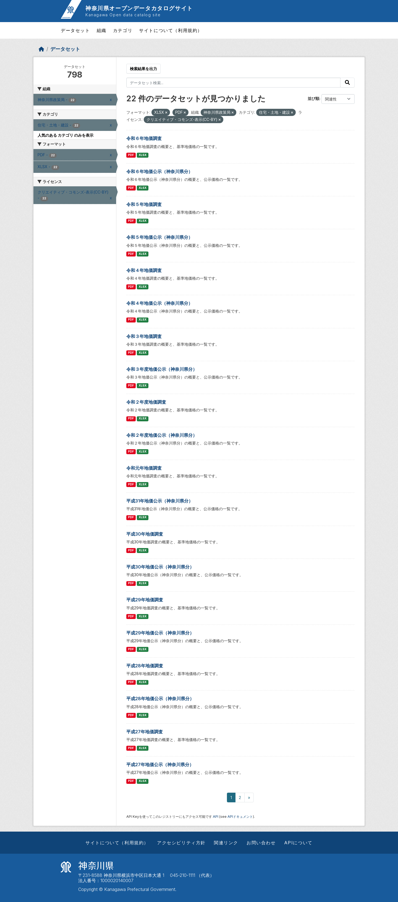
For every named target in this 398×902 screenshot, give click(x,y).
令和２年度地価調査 (146, 402)
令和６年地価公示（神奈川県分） (159, 171)
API (215, 816)
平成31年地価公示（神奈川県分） (159, 501)
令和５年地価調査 (144, 204)
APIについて (298, 842)
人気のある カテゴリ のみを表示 (65, 135)
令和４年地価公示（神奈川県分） (159, 303)
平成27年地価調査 (144, 731)
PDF (131, 155)
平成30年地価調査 (144, 534)
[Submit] (347, 83)
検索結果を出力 (143, 68)
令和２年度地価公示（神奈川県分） (161, 435)
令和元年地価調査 (144, 468)
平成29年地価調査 (144, 599)
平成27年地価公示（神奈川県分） (160, 764)
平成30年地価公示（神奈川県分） (160, 567)
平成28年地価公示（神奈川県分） (160, 698)
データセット (75, 30)
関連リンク (226, 842)
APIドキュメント (240, 816)
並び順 (313, 98)
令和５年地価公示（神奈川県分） (159, 237)
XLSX (142, 155)
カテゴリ (122, 30)
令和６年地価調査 (144, 138)
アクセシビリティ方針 (181, 842)
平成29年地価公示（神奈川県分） (160, 633)
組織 (101, 30)
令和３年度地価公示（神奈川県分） (161, 369)
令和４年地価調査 (144, 270)
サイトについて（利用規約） (170, 30)
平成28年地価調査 (144, 665)
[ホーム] (41, 49)
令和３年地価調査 (144, 336)
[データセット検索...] (233, 83)
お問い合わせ (261, 842)
